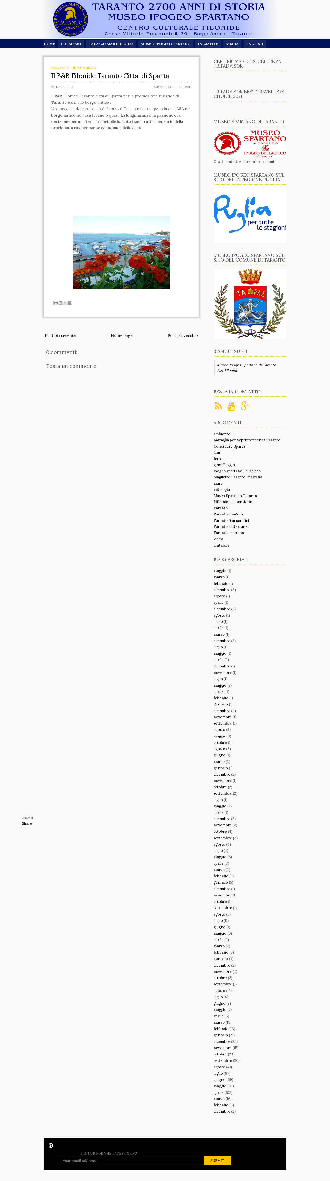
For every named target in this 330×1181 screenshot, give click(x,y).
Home (49, 44)
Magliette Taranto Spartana (238, 477)
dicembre (222, 589)
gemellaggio (224, 464)
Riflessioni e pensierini (233, 501)
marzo (219, 577)
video (218, 539)
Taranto (221, 508)
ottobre (220, 742)
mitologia (222, 489)
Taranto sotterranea (231, 526)
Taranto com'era (228, 514)
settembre (223, 723)
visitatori (221, 545)
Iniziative (209, 44)
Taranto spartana (229, 533)
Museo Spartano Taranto (235, 495)
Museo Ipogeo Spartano (165, 44)
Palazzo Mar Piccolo (111, 44)
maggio (220, 570)
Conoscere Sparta (229, 446)
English (255, 44)
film (55, 67)
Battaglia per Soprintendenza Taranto (247, 440)
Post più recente (60, 335)
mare (218, 483)
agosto (219, 596)
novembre (223, 672)
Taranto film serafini (231, 520)
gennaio (221, 704)
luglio (218, 621)
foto (64, 67)
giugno (219, 755)
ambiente (222, 434)
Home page (121, 335)
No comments (84, 67)
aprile (218, 602)
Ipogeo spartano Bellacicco (237, 471)
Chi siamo (71, 44)
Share (27, 823)
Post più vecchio (183, 335)
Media (233, 44)
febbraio (221, 583)
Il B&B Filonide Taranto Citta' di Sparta (110, 75)
